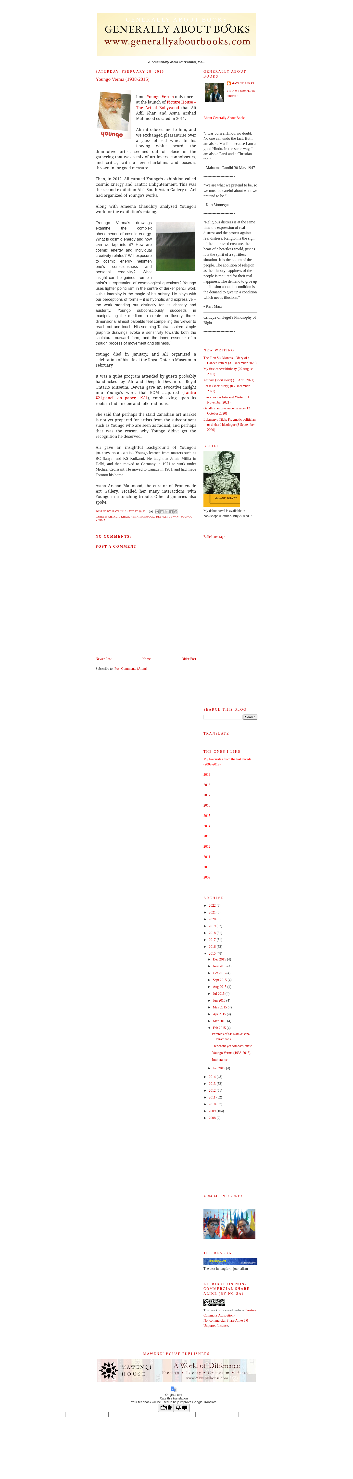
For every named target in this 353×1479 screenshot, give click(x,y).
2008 (213, 1118)
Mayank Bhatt (243, 83)
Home (146, 659)
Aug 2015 (220, 987)
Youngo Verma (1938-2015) (231, 1053)
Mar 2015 (220, 1021)
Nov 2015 (220, 966)
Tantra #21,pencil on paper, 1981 (146, 395)
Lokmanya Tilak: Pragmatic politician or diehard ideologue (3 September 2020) (229, 425)
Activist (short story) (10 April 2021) (228, 380)
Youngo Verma (160, 96)
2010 (213, 1104)
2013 (213, 1084)
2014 (213, 1077)
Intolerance (219, 1060)
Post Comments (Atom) (130, 668)
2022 (213, 905)
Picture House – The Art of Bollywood (166, 104)
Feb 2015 (220, 1028)
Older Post (189, 659)
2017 (206, 795)
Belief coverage (214, 537)
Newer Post (104, 659)
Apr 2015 (220, 1014)
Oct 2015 (219, 973)
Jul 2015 (219, 993)
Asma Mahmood (142, 516)
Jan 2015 (219, 1068)
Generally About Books (177, 19)
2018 (206, 785)
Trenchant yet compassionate (232, 1046)
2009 (213, 1111)
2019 (213, 926)
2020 (213, 919)
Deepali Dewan (167, 516)
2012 (213, 1090)
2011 (212, 1097)
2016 (206, 805)
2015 (213, 953)
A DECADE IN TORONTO (222, 1196)
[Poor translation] (181, 1408)
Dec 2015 (220, 959)
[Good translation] (166, 1408)
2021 (213, 912)
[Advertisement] (230, 623)
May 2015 (220, 1007)
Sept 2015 (220, 980)
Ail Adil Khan (118, 516)
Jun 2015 (219, 1000)
